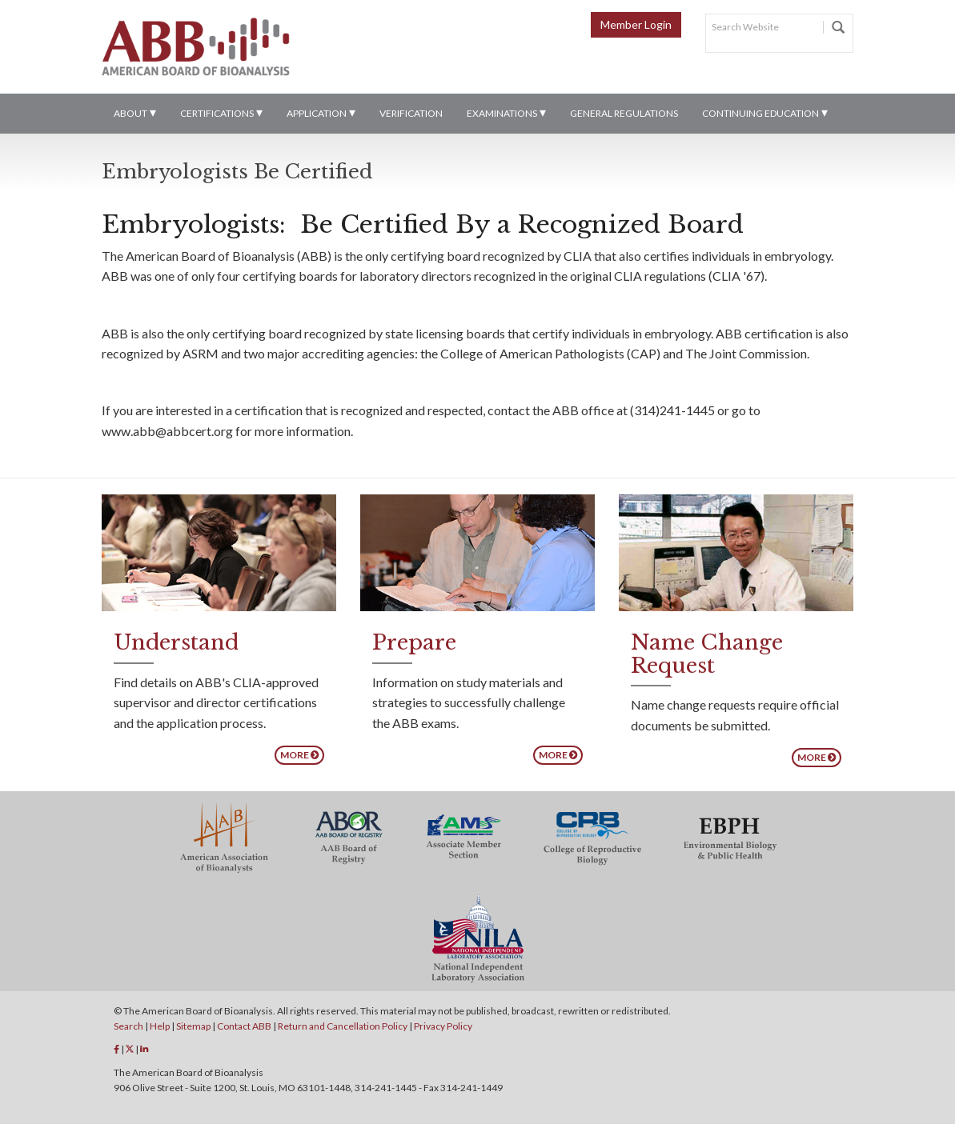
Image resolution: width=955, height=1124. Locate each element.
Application (317, 113)
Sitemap (193, 1026)
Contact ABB (244, 1026)
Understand (176, 642)
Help (160, 1026)
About (130, 113)
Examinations (502, 113)
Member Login (636, 24)
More (299, 755)
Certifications (217, 113)
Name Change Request (707, 654)
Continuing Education (760, 113)
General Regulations (624, 113)
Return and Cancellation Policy (342, 1026)
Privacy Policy (443, 1026)
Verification (411, 113)
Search (128, 1026)
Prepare (414, 642)
